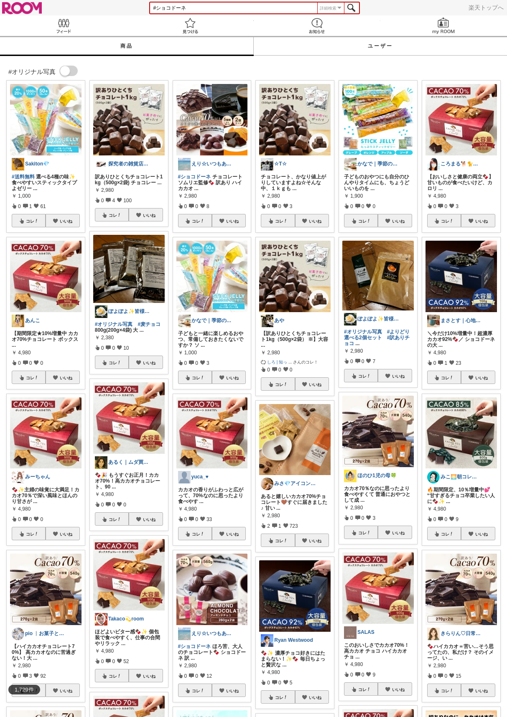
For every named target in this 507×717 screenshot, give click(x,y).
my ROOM (443, 25)
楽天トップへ (486, 7)
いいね (66, 221)
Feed (63, 25)
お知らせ (317, 25)
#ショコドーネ (194, 177)
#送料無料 (23, 177)
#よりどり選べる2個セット (377, 335)
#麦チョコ (149, 324)
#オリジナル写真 (114, 324)
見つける (190, 25)
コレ (32, 221)
